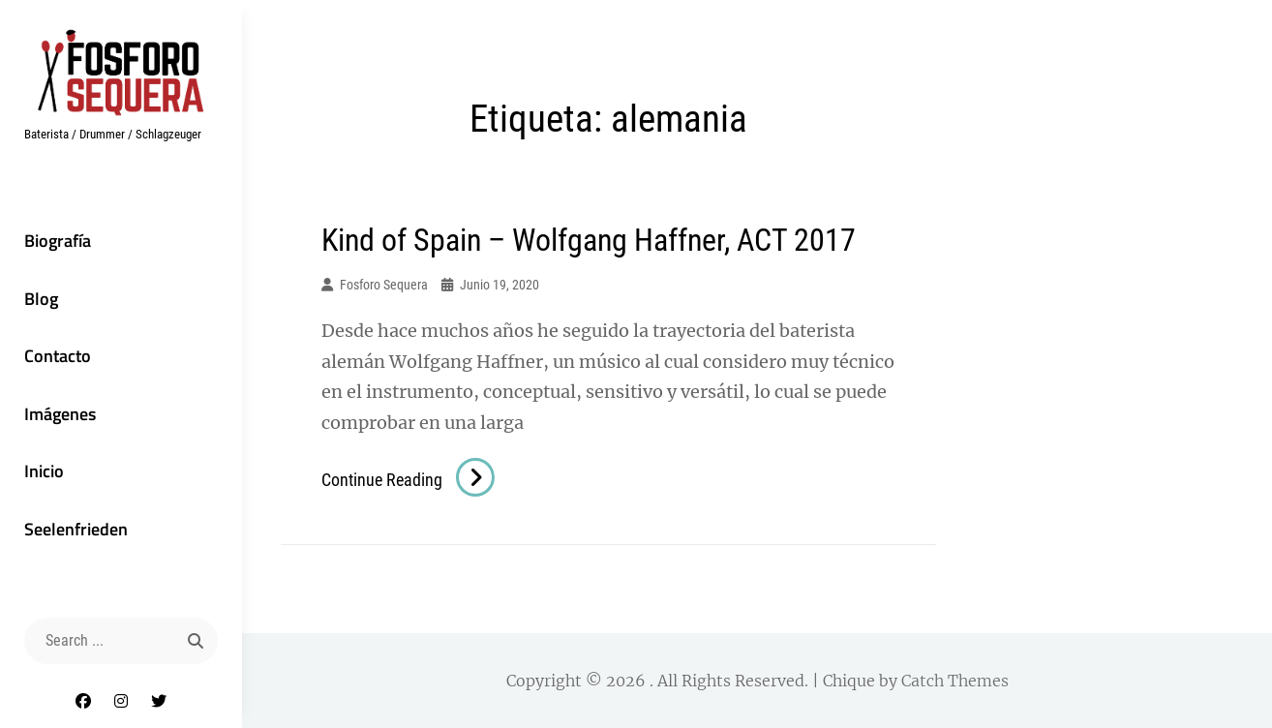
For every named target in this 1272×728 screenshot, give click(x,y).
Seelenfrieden (76, 529)
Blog (41, 299)
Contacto (57, 356)
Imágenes (60, 414)
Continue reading (408, 480)
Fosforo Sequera (384, 284)
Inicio (44, 471)
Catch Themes (955, 680)
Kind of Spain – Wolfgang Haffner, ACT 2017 (588, 240)
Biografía (57, 241)
